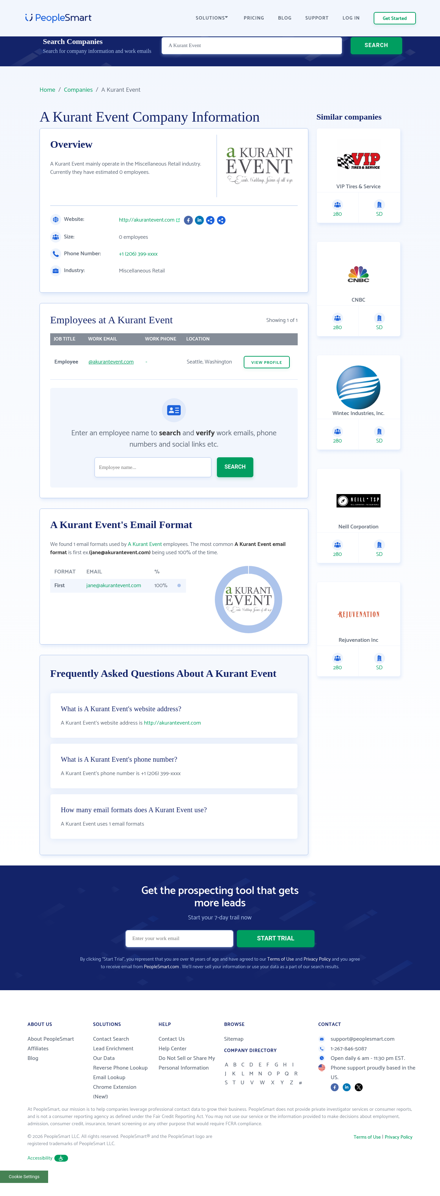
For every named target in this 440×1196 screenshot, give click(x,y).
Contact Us (171, 1056)
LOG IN (351, 18)
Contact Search (111, 1056)
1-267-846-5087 (342, 1066)
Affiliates (38, 1066)
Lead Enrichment (113, 1066)
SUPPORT (317, 18)
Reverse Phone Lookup (120, 1085)
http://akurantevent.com (147, 220)
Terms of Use (280, 977)
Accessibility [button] (48, 1176)
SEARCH (376, 56)
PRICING (254, 18)
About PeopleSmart (51, 1056)
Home (47, 90)
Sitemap (234, 1056)
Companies (78, 90)
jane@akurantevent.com (113, 585)
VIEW (266, 362)
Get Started (395, 19)
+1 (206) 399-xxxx (138, 254)
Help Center (172, 1066)
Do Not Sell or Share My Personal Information (186, 1080)
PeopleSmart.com (161, 984)
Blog (33, 1075)
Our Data (104, 1075)
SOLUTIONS (212, 18)
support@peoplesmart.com (356, 1056)
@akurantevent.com (111, 362)
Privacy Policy (317, 977)
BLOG (285, 18)
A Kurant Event (145, 544)
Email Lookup (109, 1094)
